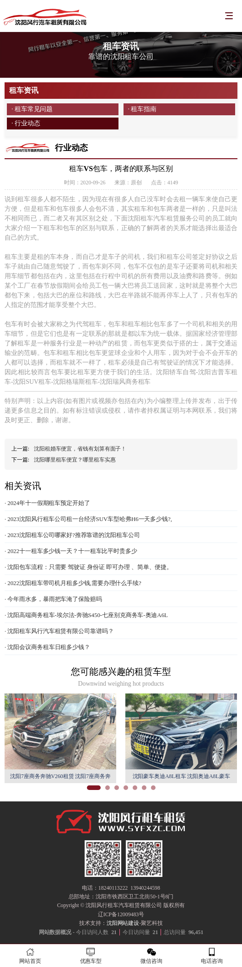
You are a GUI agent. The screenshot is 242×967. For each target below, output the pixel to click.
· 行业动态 (25, 123)
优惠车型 (90, 955)
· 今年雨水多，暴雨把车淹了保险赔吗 (53, 599)
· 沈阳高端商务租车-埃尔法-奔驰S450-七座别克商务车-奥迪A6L (86, 615)
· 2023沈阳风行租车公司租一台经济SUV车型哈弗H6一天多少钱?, (88, 519)
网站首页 (30, 955)
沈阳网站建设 (123, 923)
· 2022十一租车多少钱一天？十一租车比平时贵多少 (71, 551)
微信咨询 (151, 955)
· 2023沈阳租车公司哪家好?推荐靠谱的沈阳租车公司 (72, 535)
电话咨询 (212, 955)
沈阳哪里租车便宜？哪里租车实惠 (75, 460)
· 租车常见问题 (32, 109)
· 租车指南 (142, 109)
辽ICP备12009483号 (121, 914)
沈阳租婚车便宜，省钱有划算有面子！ (80, 449)
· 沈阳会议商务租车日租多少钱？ (47, 647)
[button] (94, 787)
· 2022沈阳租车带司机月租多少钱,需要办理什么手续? (73, 583)
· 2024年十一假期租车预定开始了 (47, 503)
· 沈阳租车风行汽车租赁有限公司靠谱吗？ (59, 631)
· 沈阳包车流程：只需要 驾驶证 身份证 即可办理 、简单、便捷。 (88, 567)
